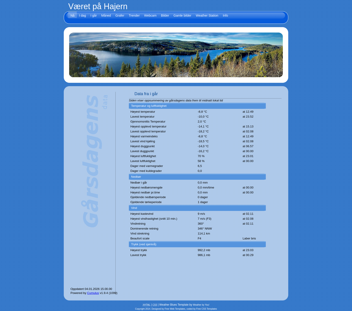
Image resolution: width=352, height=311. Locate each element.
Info (225, 15)
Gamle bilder (182, 15)
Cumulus (93, 293)
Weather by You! (201, 305)
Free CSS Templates (206, 309)
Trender (134, 15)
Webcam (150, 15)
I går (93, 15)
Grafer (119, 15)
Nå (72, 15)
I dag (82, 15)
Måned (106, 15)
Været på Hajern (98, 6)
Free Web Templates (175, 309)
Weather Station (207, 15)
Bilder (165, 15)
